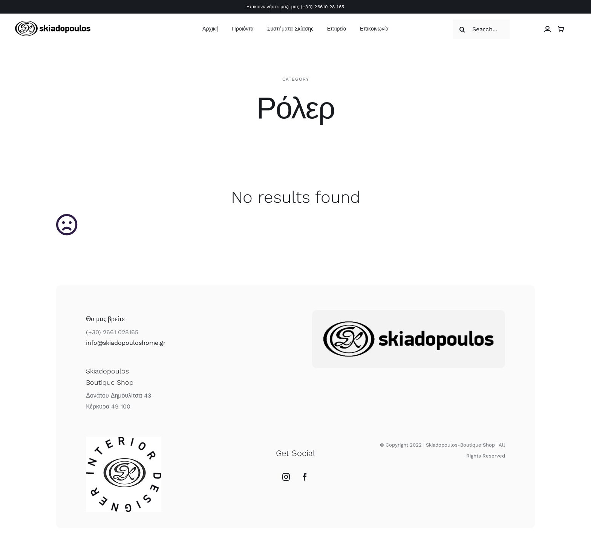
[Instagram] (286, 477)
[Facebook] (305, 477)
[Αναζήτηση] (462, 29)
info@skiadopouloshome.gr (126, 342)
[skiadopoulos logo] (52, 23)
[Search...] (481, 29)
